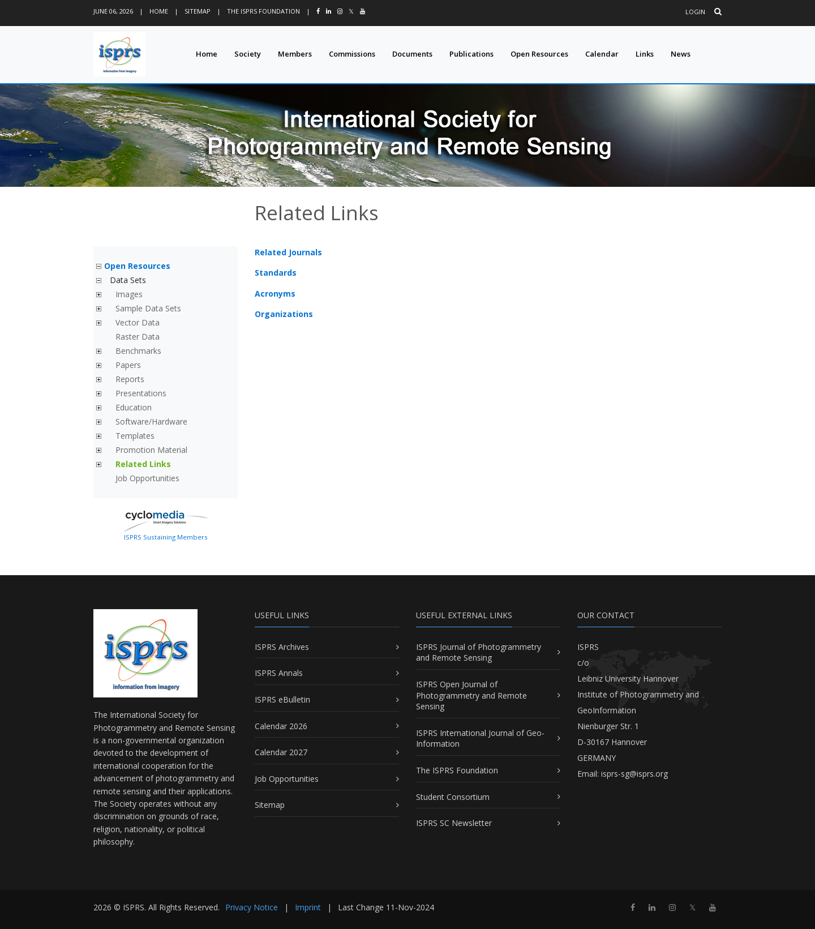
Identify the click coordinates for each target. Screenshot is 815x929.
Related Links (143, 464)
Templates (135, 435)
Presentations (140, 393)
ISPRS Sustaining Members (166, 537)
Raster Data (137, 336)
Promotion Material (151, 449)
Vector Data (137, 322)
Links (645, 54)
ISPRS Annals (279, 672)
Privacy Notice (251, 907)
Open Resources (539, 54)
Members (295, 54)
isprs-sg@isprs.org (634, 773)
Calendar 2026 (281, 726)
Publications (471, 54)
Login (695, 11)
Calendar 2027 (281, 752)
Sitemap (198, 11)
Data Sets (128, 280)
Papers (128, 364)
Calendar (602, 54)
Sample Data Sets (148, 308)
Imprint (308, 907)
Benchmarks (138, 350)
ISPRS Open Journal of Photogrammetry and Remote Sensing (471, 695)
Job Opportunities (147, 478)
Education (133, 407)
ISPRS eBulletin (282, 699)
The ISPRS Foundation (263, 11)
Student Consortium (453, 796)
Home (158, 11)
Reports (129, 379)
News (680, 54)
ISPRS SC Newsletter (454, 822)
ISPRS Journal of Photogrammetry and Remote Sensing (478, 652)
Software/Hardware (151, 421)
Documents (412, 54)
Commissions (352, 54)
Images (129, 294)
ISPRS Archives (282, 646)
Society (247, 54)
